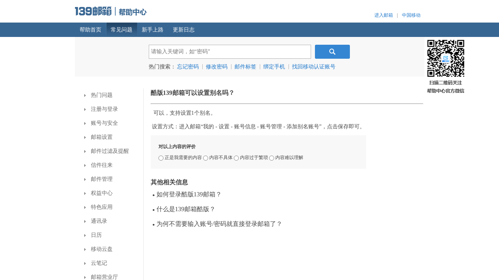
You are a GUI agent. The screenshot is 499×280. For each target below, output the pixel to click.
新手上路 (152, 30)
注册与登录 (101, 109)
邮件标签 (245, 67)
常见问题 (121, 30)
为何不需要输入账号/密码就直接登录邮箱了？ (217, 223)
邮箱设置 (98, 137)
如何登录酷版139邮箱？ (187, 194)
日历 (93, 235)
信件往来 (98, 165)
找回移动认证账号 (314, 67)
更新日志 (184, 30)
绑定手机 (274, 67)
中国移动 (411, 15)
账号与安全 (101, 123)
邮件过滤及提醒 (106, 151)
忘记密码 (188, 67)
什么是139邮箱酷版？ (184, 209)
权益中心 (98, 193)
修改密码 (217, 67)
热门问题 (98, 95)
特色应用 (98, 207)
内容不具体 (218, 157)
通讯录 (95, 221)
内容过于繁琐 (251, 157)
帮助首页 (90, 30)
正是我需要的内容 (180, 157)
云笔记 (95, 263)
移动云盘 (98, 249)
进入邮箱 (383, 15)
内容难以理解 (286, 157)
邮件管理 (98, 179)
